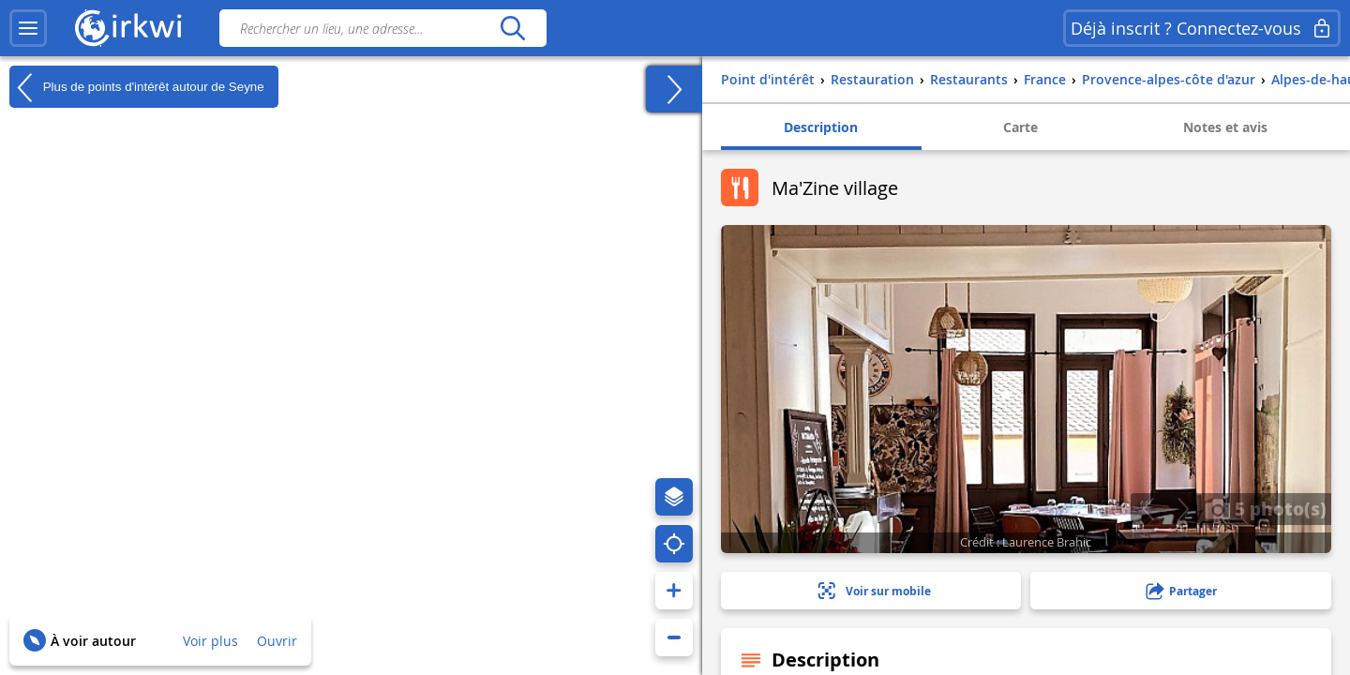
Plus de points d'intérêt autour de (136, 87)
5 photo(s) (1266, 508)
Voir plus (210, 641)
